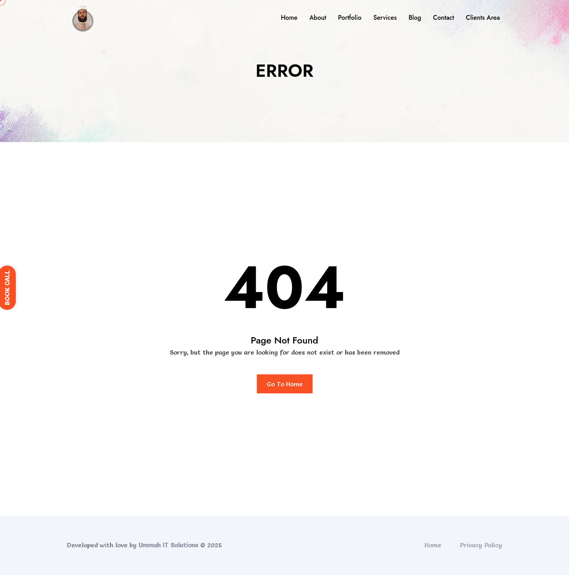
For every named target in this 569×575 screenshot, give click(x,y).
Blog (415, 17)
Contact (443, 17)
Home (289, 17)
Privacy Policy (483, 545)
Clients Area (483, 17)
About (317, 17)
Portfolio (349, 17)
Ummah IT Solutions (166, 545)
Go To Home (285, 384)
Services (385, 17)
